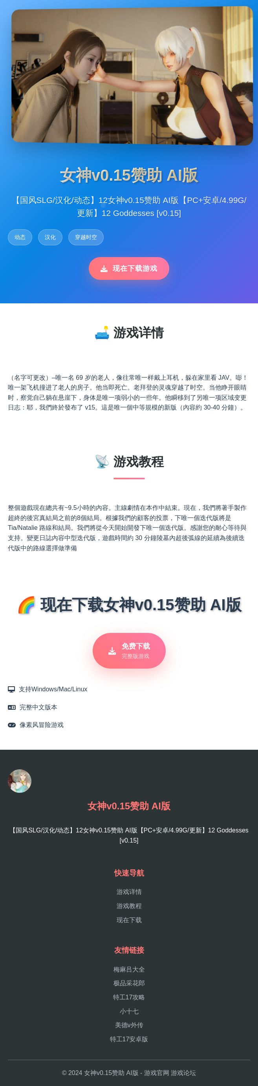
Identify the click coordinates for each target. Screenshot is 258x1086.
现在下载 (129, 920)
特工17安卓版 (129, 1039)
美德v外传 (129, 1025)
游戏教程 (129, 906)
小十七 (129, 1011)
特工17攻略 (129, 997)
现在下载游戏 (129, 268)
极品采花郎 (129, 983)
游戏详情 (129, 891)
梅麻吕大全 (129, 969)
